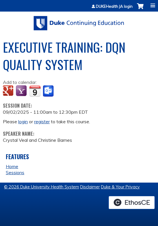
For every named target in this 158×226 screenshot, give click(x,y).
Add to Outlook (49, 91)
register (42, 121)
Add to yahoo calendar (22, 91)
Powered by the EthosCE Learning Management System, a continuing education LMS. (131, 203)
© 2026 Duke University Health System (41, 187)
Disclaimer (90, 187)
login (23, 121)
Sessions (15, 172)
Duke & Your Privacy (120, 187)
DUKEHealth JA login (114, 6)
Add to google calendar (9, 91)
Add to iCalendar (35, 91)
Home (12, 166)
